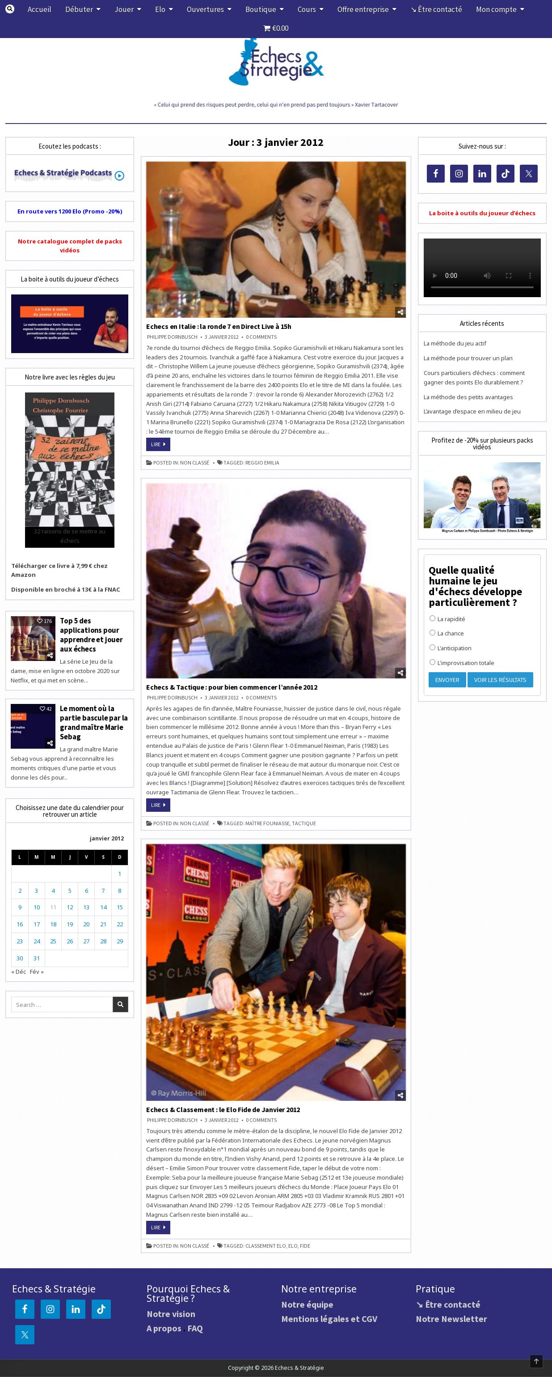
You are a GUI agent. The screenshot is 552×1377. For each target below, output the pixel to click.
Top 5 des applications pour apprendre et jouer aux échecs (91, 634)
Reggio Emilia (262, 462)
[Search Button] (10, 9)
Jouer (124, 9)
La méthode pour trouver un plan (468, 358)
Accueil (39, 9)
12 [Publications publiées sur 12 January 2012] (70, 905)
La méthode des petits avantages (468, 397)
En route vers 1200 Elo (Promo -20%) (69, 211)
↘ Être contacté (436, 9)
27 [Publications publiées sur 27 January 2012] (86, 939)
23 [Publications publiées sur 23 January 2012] (20, 939)
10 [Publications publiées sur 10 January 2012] (37, 905)
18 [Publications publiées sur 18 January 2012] (53, 922)
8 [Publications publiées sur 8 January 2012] (119, 889)
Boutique (260, 9)
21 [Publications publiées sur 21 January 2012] (103, 922)
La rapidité (447, 619)
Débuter (79, 9)
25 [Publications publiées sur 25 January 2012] (53, 939)
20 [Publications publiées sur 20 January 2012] (86, 922)
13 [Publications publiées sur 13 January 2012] (86, 905)
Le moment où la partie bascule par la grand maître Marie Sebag (94, 721)
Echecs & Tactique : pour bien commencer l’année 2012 (231, 686)
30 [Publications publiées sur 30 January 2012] (20, 956)
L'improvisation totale (462, 663)
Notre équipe (307, 1304)
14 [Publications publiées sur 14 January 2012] (103, 905)
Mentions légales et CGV (329, 1318)
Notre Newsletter (451, 1318)
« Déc (18, 970)
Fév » (37, 970)
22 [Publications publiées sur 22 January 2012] (120, 922)
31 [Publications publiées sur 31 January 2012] (37, 956)
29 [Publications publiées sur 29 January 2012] (120, 939)
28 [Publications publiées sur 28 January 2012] (103, 939)
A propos (164, 1328)
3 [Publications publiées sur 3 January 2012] (36, 889)
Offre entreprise (363, 9)
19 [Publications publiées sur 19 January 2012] (70, 922)
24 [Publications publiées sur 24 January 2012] (37, 939)
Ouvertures (205, 9)
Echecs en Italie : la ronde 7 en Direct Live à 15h (218, 326)
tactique (304, 823)
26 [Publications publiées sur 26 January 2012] (70, 939)
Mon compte (496, 9)
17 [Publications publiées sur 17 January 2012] (37, 922)
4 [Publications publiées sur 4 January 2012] (53, 889)
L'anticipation (451, 648)
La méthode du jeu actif (455, 343)
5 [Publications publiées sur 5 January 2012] (70, 889)
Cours (307, 9)
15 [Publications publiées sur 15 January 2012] (120, 905)
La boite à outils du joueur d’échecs (482, 213)
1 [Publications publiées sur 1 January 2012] (119, 872)
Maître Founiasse (267, 823)
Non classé (194, 462)
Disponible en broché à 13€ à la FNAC (65, 589)
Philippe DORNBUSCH (172, 337)
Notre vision (171, 1313)
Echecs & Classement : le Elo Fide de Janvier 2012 (223, 1109)
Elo (160, 9)
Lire (160, 445)
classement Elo (265, 1246)
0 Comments (261, 337)
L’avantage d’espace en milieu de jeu (472, 411)
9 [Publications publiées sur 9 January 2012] (19, 905)
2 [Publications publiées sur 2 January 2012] (19, 889)
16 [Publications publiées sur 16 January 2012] (20, 922)
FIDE (305, 1246)
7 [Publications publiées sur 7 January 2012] (103, 889)
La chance (447, 633)
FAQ (195, 1328)
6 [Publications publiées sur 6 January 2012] (86, 889)
